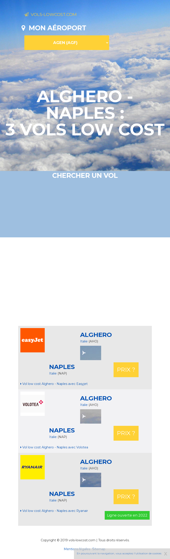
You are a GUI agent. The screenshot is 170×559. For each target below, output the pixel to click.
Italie (84, 341)
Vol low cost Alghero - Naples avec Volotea (54, 447)
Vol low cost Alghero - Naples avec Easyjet (54, 384)
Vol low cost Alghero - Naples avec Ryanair (54, 511)
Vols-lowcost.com (59, 15)
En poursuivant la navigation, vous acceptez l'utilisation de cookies (119, 553)
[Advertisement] (95, 282)
